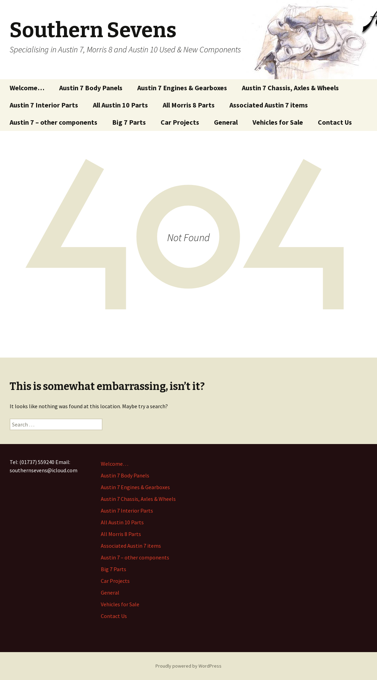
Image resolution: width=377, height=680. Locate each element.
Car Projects (180, 122)
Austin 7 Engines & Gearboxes (182, 87)
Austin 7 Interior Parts (44, 105)
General (226, 122)
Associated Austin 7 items (268, 105)
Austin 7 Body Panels (90, 87)
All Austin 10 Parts (120, 105)
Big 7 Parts (129, 122)
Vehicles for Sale (277, 122)
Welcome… (27, 87)
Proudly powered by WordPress (188, 666)
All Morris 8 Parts (189, 105)
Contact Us (335, 122)
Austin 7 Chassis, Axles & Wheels (290, 87)
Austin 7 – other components (53, 122)
